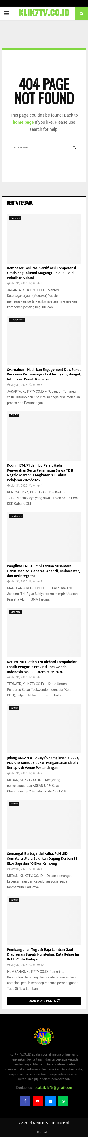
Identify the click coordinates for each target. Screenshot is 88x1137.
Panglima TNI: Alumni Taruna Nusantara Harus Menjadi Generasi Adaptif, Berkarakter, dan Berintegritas (43, 571)
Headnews (16, 516)
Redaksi (42, 1132)
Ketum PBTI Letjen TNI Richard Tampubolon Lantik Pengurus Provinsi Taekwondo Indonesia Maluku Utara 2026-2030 (42, 667)
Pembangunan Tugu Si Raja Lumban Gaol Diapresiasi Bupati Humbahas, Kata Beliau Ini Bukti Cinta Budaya (43, 955)
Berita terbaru (20, 203)
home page (23, 122)
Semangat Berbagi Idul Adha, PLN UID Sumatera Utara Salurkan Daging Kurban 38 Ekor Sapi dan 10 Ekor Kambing (42, 859)
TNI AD (14, 415)
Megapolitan (17, 319)
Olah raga (16, 612)
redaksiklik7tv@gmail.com (53, 1088)
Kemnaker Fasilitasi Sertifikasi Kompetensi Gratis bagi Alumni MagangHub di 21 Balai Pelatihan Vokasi (41, 273)
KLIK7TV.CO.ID (44, 13)
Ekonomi (15, 218)
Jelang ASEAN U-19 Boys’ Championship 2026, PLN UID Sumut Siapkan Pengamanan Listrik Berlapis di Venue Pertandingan (43, 763)
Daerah (14, 708)
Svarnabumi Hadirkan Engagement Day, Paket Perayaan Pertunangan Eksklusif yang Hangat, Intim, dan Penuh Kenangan (44, 374)
